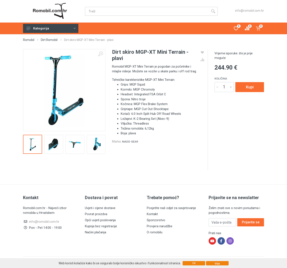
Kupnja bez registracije (101, 226)
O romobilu (154, 232)
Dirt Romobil (49, 40)
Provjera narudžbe (159, 226)
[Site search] (147, 11)
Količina (220, 78)
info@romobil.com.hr (249, 10)
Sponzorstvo (156, 220)
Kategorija (51, 28)
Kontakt (152, 214)
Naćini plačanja (95, 232)
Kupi (250, 87)
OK (194, 263)
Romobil (28, 40)
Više (217, 263)
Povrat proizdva (96, 214)
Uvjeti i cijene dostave (100, 208)
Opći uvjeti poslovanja (100, 220)
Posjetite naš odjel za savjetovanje (171, 208)
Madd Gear (130, 141)
